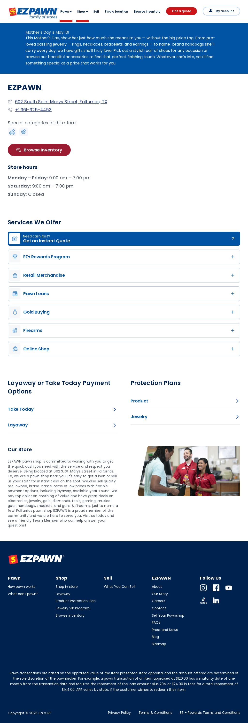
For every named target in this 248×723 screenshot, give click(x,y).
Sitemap (159, 644)
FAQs (156, 622)
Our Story (160, 593)
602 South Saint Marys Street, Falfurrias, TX (61, 102)
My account (225, 11)
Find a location (116, 11)
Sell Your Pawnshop (168, 615)
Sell (96, 11)
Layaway (63, 593)
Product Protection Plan (76, 600)
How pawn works (21, 586)
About (157, 586)
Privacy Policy (119, 712)
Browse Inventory (39, 150)
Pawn (64, 11)
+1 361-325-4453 (33, 110)
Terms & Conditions (155, 712)
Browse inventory (147, 11)
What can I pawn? (23, 593)
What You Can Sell (119, 586)
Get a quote (181, 11)
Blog (155, 636)
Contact (159, 608)
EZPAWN (16, 19)
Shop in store (67, 586)
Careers (158, 600)
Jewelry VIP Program (73, 608)
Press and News (165, 629)
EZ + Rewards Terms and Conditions (210, 712)
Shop (81, 11)
